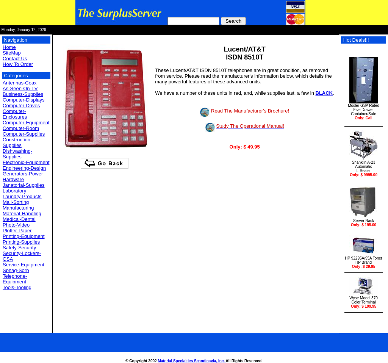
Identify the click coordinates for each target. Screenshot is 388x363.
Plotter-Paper (17, 230)
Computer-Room (21, 128)
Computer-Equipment (26, 122)
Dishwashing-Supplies (17, 154)
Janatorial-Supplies (24, 185)
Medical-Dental (19, 219)
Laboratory (14, 191)
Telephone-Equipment (15, 279)
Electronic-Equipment (26, 162)
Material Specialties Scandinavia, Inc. (191, 361)
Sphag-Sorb (16, 270)
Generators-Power (23, 174)
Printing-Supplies (21, 242)
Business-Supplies (23, 94)
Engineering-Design (24, 168)
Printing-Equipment (24, 236)
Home (9, 47)
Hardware (13, 179)
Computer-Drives (21, 105)
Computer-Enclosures (15, 114)
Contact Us (15, 58)
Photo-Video (16, 225)
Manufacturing (18, 208)
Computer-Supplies (24, 134)
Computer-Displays (24, 100)
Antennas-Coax (20, 83)
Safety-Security (19, 247)
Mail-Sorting (16, 202)
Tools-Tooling (17, 287)
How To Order (18, 64)
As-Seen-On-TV (20, 88)
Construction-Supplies (17, 142)
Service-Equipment (23, 265)
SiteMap (12, 53)
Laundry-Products (22, 196)
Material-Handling (22, 213)
